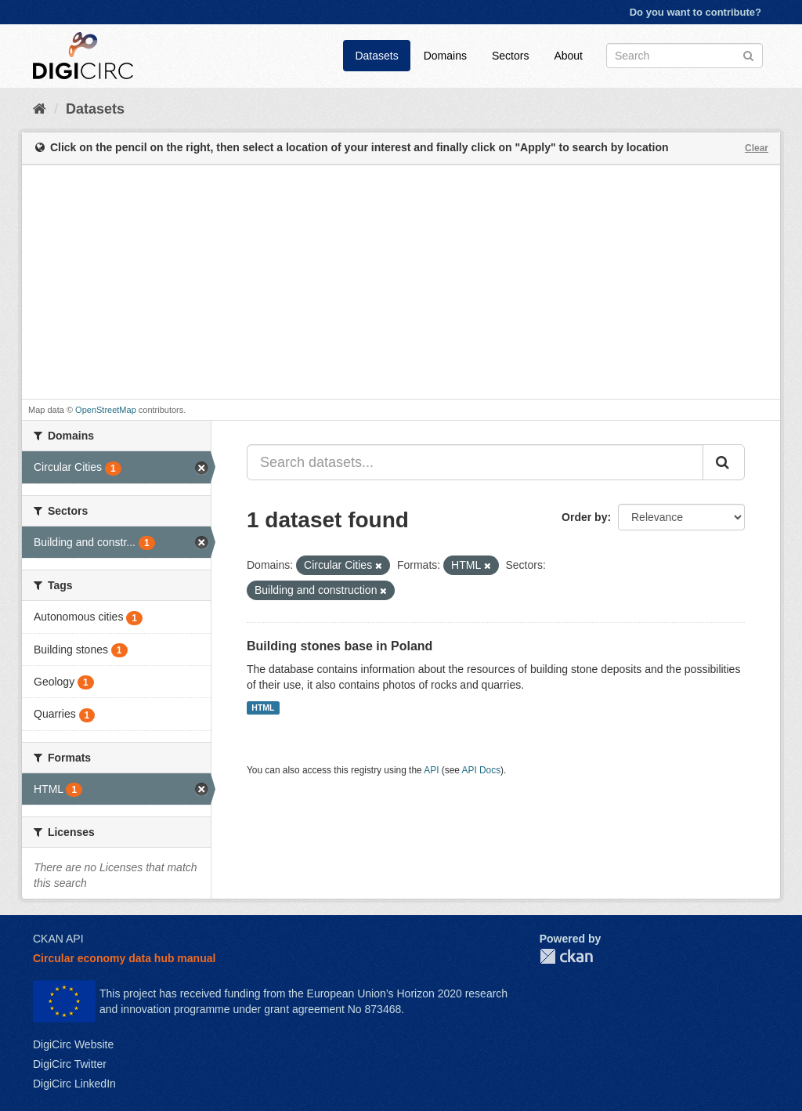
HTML (262, 707)
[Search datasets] (684, 55)
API (431, 770)
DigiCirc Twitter (70, 1064)
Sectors (510, 55)
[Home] (39, 109)
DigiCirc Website (73, 1044)
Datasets (376, 55)
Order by (584, 517)
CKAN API (58, 938)
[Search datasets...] (475, 462)
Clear (756, 148)
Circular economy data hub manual (124, 958)
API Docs (481, 770)
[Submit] (748, 54)
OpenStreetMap (105, 409)
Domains (445, 55)
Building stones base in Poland (339, 646)
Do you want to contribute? (695, 12)
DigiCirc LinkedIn (74, 1083)
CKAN (566, 956)
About (568, 55)
